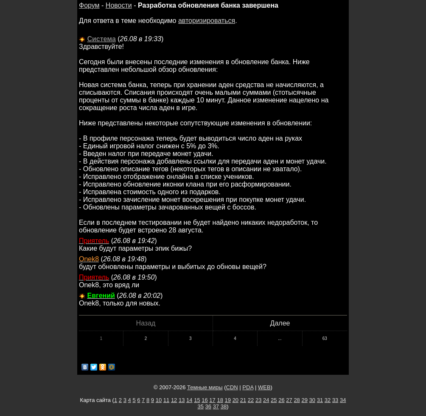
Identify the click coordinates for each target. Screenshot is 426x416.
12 (174, 400)
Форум (89, 5)
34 (343, 400)
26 (281, 400)
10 (159, 400)
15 (197, 400)
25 (274, 400)
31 (320, 400)
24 (266, 400)
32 (328, 400)
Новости (119, 5)
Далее (280, 323)
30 (312, 400)
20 (235, 400)
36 (208, 406)
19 (228, 400)
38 (224, 406)
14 (189, 400)
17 (212, 400)
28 (297, 400)
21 (243, 400)
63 (324, 338)
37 (216, 406)
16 (204, 400)
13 (182, 400)
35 (200, 406)
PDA (247, 387)
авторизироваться (206, 20)
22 (251, 400)
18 (220, 400)
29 (304, 400)
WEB (264, 387)
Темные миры (205, 387)
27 (289, 400)
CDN (232, 387)
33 (335, 400)
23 (258, 400)
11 (166, 400)
